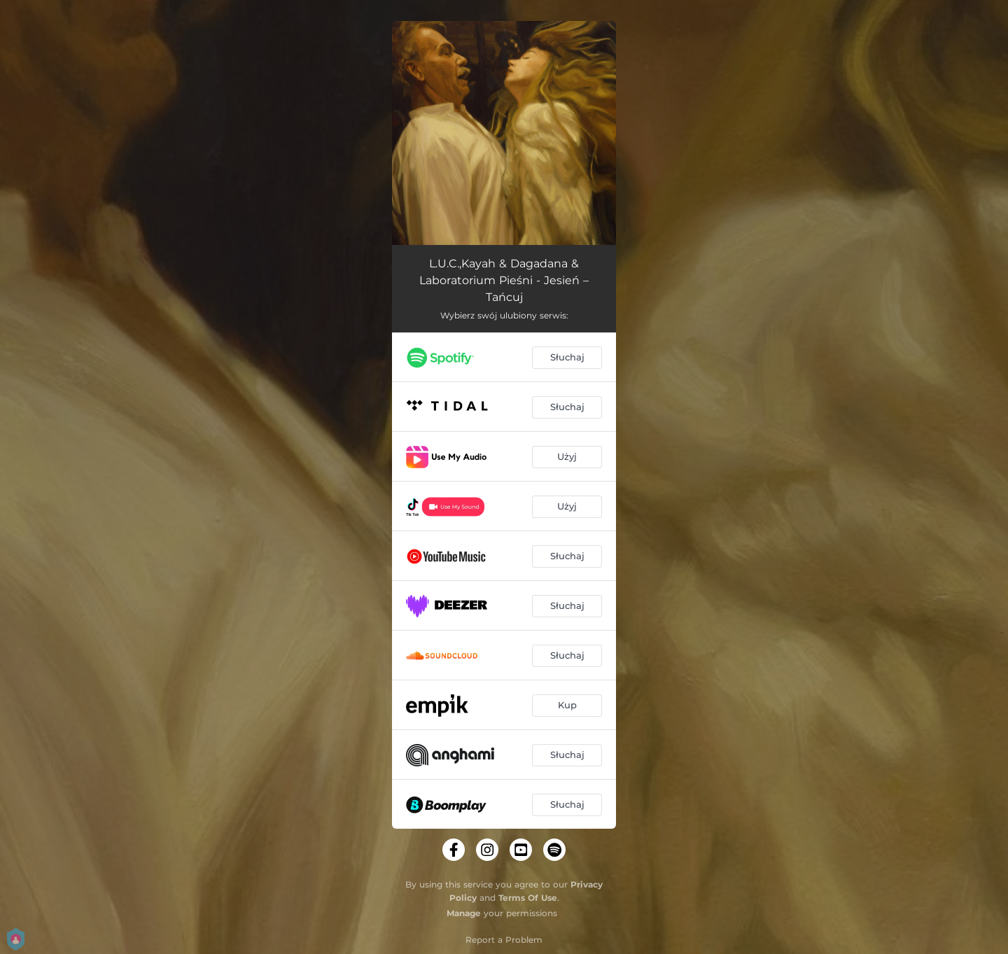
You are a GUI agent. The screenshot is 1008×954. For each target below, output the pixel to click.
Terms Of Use (527, 897)
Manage (464, 913)
